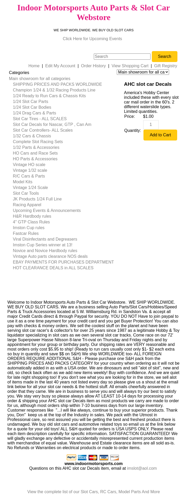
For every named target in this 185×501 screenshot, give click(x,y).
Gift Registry (165, 66)
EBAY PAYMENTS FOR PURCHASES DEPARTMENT (63, 262)
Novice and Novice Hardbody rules (45, 250)
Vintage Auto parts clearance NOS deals (50, 256)
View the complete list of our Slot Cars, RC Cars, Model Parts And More (93, 492)
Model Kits (22, 182)
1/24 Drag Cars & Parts (34, 113)
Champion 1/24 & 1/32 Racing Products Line (54, 90)
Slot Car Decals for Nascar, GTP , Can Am (52, 124)
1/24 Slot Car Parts (30, 101)
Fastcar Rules (26, 233)
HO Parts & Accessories (35, 159)
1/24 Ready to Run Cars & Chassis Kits (49, 96)
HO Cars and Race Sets (35, 153)
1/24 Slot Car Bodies (32, 107)
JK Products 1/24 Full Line (37, 199)
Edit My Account (60, 66)
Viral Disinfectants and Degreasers (45, 239)
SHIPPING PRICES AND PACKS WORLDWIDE (57, 84)
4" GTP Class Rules (31, 222)
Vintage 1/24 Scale (30, 187)
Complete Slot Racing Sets (38, 141)
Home (34, 66)
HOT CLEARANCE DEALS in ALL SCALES (53, 268)
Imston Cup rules (28, 227)
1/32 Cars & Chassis (32, 136)
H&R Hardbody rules (32, 216)
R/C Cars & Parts (29, 176)
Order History (93, 66)
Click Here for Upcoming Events (92, 38)
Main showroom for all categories (39, 78)
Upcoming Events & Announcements (47, 210)
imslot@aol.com (142, 468)
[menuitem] (61, 78)
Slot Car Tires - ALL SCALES (40, 119)
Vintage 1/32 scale (30, 170)
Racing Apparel (27, 205)
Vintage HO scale (29, 164)
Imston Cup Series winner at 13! (42, 245)
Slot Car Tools (26, 193)
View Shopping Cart (130, 66)
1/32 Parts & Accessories (36, 147)
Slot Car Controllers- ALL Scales (43, 130)
